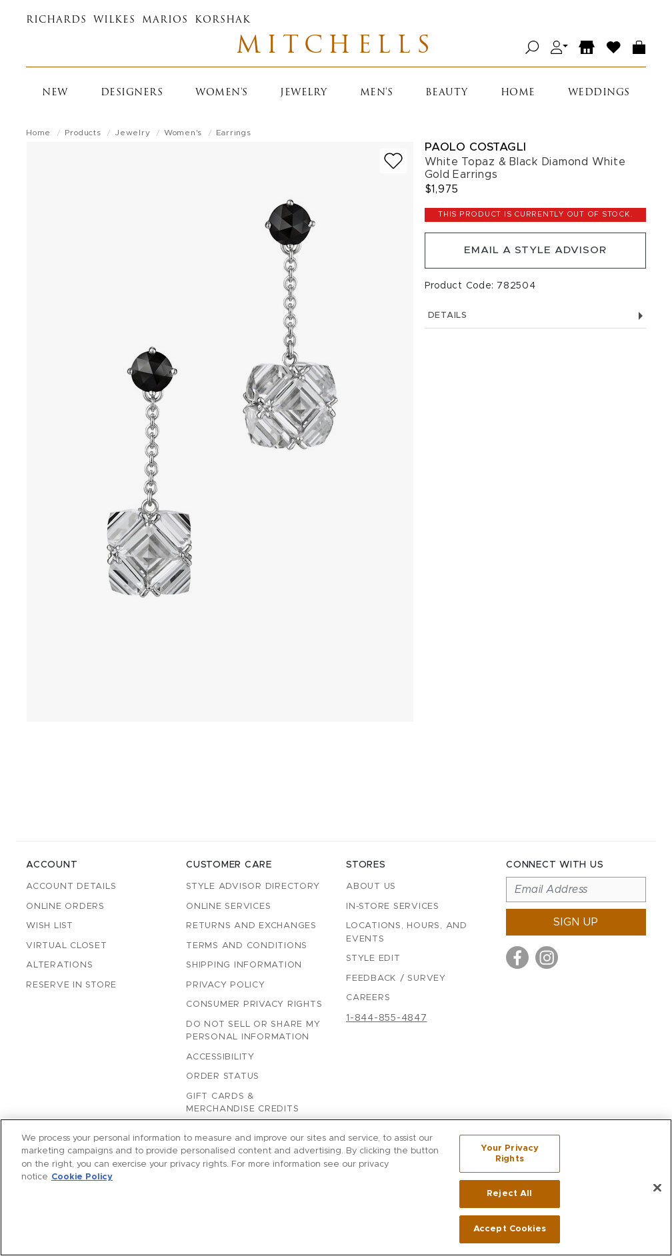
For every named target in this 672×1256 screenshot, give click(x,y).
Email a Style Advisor (535, 253)
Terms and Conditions (246, 946)
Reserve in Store (71, 985)
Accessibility (220, 1057)
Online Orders (65, 906)
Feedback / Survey (396, 978)
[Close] (657, 1188)
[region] (336, 1187)
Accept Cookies (509, 1228)
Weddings (599, 95)
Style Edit (373, 959)
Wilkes (114, 20)
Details (535, 319)
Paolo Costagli (476, 149)
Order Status (222, 1077)
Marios (165, 20)
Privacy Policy (225, 985)
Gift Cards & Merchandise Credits (242, 1103)
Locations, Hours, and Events (406, 933)
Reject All (509, 1194)
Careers (368, 998)
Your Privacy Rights (510, 1155)
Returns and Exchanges (251, 926)
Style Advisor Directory (252, 887)
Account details (71, 887)
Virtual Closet (66, 946)
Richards (56, 20)
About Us (371, 887)
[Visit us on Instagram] (546, 958)
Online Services (228, 906)
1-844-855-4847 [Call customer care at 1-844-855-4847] (386, 1018)
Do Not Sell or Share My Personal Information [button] (253, 1031)
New (55, 95)
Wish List (49, 926)
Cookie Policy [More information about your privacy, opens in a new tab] (82, 1177)
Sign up (576, 923)
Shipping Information (244, 965)
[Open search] (532, 48)
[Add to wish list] (393, 163)
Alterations (59, 965)
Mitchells (336, 48)
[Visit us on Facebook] (517, 958)
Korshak (223, 20)
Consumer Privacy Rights (254, 1005)
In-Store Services (392, 906)
